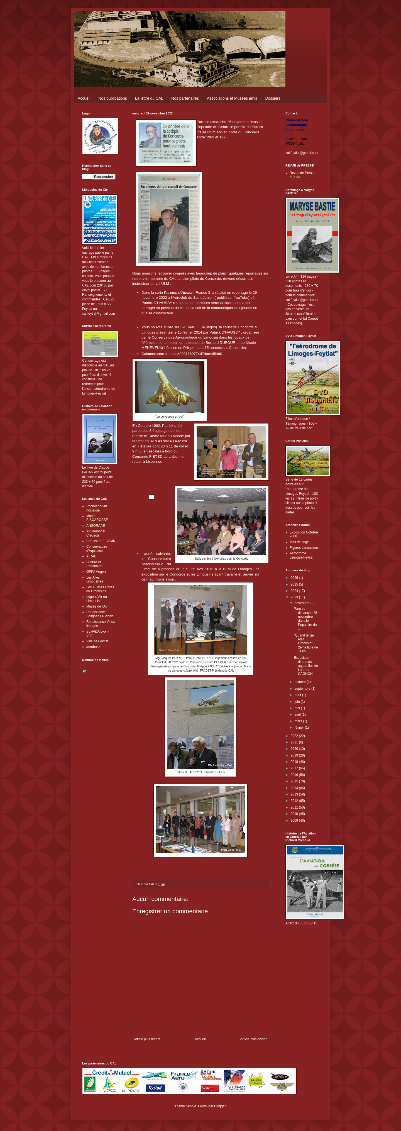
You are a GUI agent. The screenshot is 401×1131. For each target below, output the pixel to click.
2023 (295, 597)
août (298, 695)
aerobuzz (93, 647)
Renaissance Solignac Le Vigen (99, 614)
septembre (303, 689)
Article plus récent (147, 1039)
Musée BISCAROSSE (97, 518)
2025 (295, 584)
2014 (295, 788)
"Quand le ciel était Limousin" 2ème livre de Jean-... (306, 643)
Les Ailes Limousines (94, 579)
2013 (295, 794)
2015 (295, 781)
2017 (295, 768)
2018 (295, 762)
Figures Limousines (304, 548)
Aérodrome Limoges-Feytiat (301, 555)
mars (299, 721)
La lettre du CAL (149, 98)
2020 (295, 749)
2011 (295, 807)
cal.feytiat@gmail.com (301, 153)
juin (298, 702)
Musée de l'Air (96, 606)
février (300, 727)
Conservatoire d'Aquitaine (96, 548)
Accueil (84, 98)
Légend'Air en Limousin (96, 599)
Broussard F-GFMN (101, 541)
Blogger (220, 1106)
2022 (295, 736)
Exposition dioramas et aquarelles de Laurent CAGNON (306, 666)
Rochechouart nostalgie (96, 508)
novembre (302, 603)
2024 (295, 591)
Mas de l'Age (299, 542)
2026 (295, 578)
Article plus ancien (253, 1039)
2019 (295, 755)
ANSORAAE (95, 526)
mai (298, 708)
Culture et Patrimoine (94, 564)
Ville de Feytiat (97, 641)
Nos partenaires (185, 98)
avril (298, 714)
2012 (295, 801)
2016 (295, 775)
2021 (295, 742)
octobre (301, 682)
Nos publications (112, 98)
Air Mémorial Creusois (95, 533)
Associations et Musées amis (232, 98)
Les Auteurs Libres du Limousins (100, 589)
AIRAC (91, 556)
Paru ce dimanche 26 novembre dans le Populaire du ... (305, 619)
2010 (295, 814)
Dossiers (272, 98)
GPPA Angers (96, 572)
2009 (295, 820)
